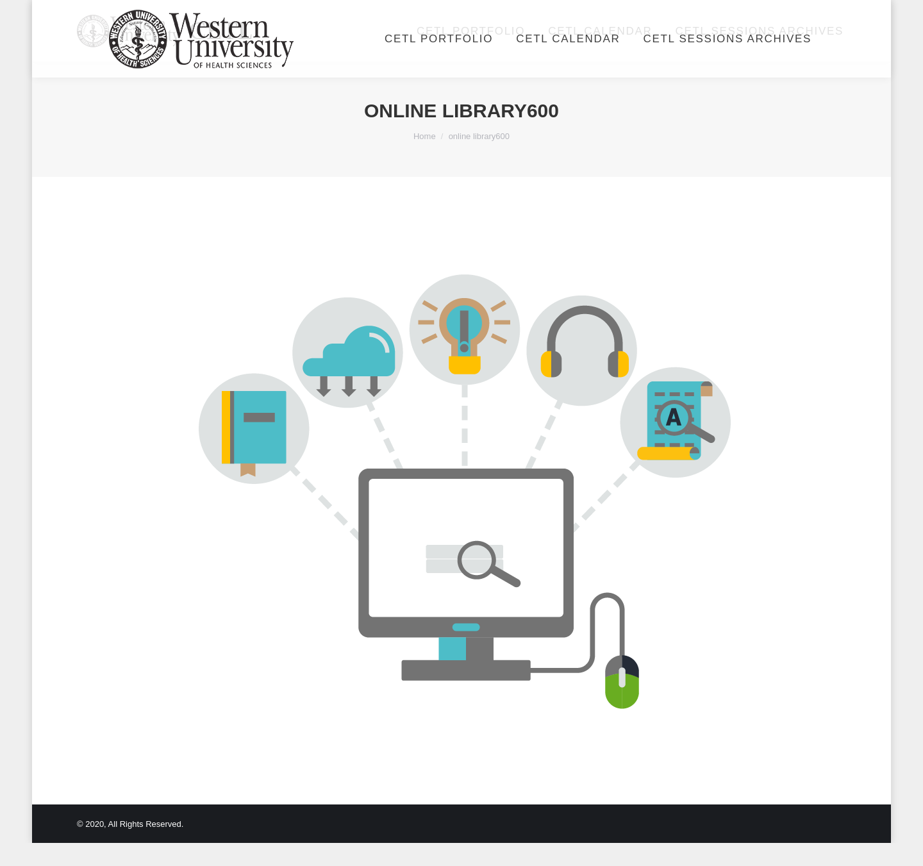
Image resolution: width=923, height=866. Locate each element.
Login (701, 12)
